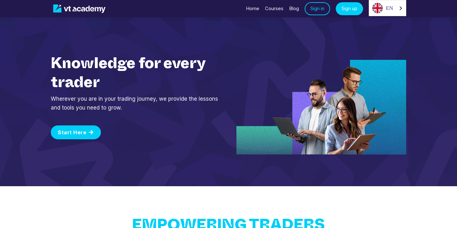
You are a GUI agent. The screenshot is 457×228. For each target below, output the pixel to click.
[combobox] (387, 8)
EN (382, 8)
